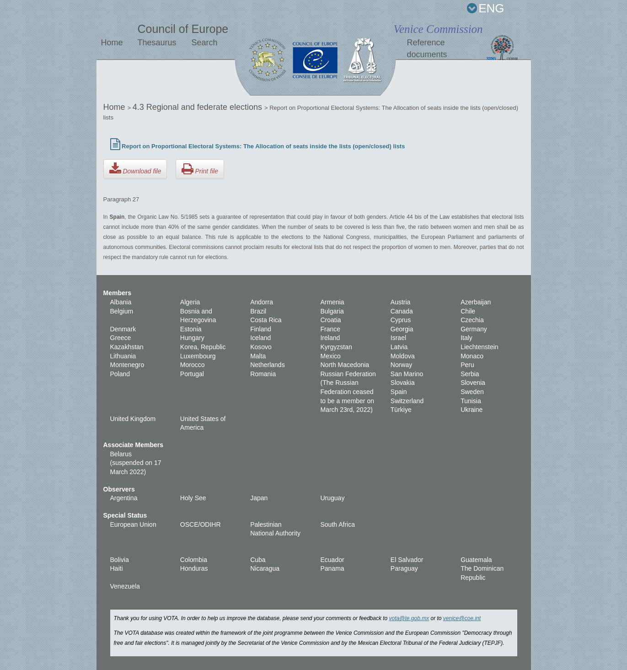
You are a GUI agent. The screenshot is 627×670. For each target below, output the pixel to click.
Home (112, 42)
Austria (401, 302)
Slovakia (403, 382)
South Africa (337, 524)
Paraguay (404, 568)
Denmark (123, 329)
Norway (401, 364)
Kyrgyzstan (336, 347)
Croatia (330, 320)
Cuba (257, 559)
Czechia (472, 320)
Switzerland (407, 401)
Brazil (258, 311)
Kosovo (261, 347)
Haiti (116, 568)
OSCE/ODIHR (200, 524)
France (330, 329)
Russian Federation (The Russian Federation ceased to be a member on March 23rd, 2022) (347, 391)
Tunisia (471, 401)
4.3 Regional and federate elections (198, 107)
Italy (466, 337)
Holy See (193, 498)
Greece (120, 337)
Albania (121, 302)
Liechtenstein (479, 347)
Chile (468, 311)
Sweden (472, 391)
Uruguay (332, 498)
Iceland (260, 337)
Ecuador (332, 559)
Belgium (122, 311)
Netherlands (267, 364)
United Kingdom (133, 418)
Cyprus (401, 320)
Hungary (192, 337)
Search (204, 42)
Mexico (330, 356)
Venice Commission (437, 29)
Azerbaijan (476, 302)
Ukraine (471, 409)
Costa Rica (265, 320)
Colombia (193, 559)
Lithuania (123, 356)
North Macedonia (344, 364)
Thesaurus (156, 42)
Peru (467, 364)
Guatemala (476, 559)
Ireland (330, 337)
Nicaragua (264, 568)
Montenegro (127, 364)
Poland (120, 374)
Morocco (192, 364)
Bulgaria (331, 311)
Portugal (192, 374)
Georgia (402, 329)
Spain (399, 391)
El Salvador (407, 559)
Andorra (261, 302)
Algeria (190, 302)
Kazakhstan (127, 347)
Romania (263, 374)
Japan (259, 498)
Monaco (472, 356)
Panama (332, 568)
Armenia (332, 302)
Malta (258, 356)
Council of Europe (182, 28)
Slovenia (473, 382)
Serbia (470, 374)
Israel (398, 337)
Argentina (124, 498)
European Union (133, 524)
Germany (474, 329)
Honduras (194, 568)
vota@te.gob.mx (409, 618)
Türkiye (401, 409)
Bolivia (119, 559)
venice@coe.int (462, 618)
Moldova (403, 356)
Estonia (191, 329)
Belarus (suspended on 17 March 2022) (135, 462)
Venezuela (125, 586)
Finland (260, 329)
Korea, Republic (203, 347)
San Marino (407, 374)
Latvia (399, 347)
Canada (402, 311)
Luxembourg (198, 356)
